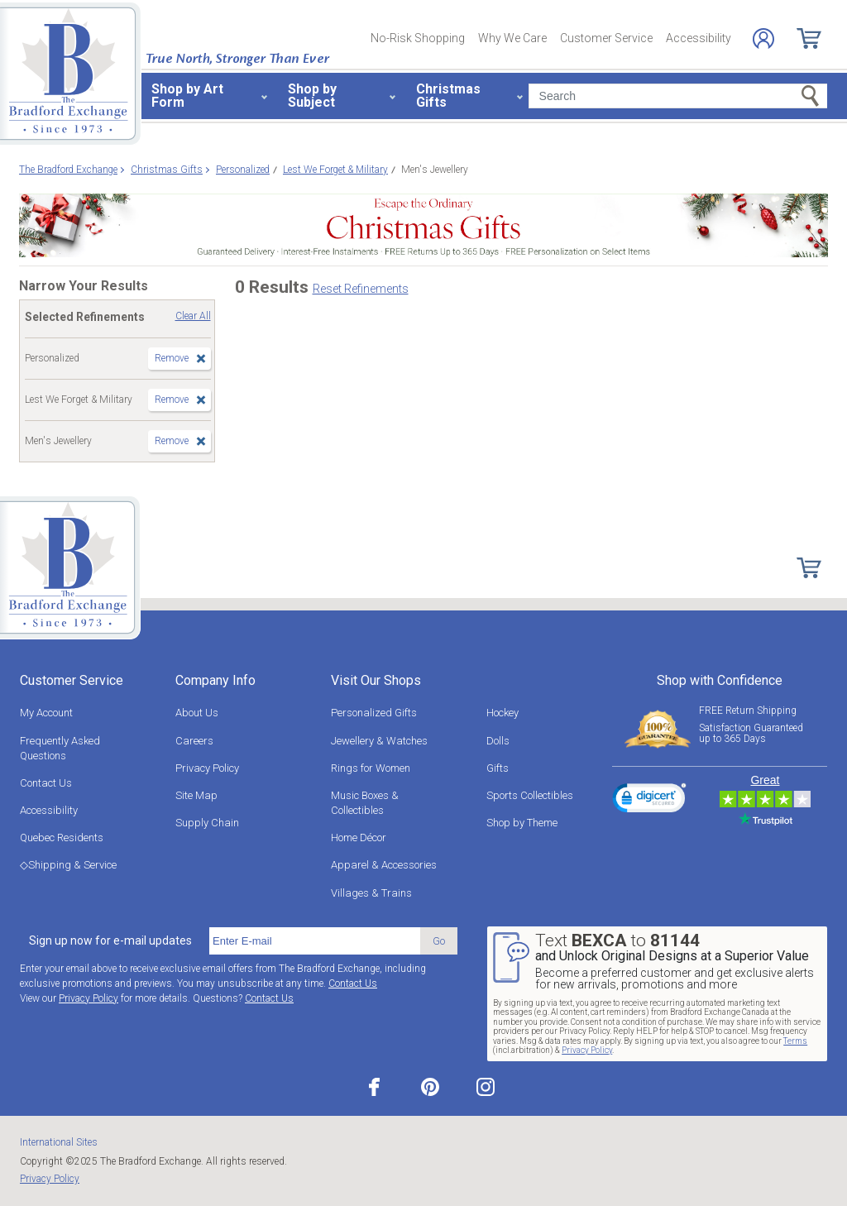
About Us (196, 712)
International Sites (59, 1142)
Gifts (497, 768)
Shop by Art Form (187, 95)
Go (439, 941)
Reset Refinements (361, 288)
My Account (46, 712)
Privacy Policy (207, 768)
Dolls (498, 741)
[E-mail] (314, 941)
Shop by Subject (312, 95)
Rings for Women (370, 768)
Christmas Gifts (448, 95)
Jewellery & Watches (379, 741)
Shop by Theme (521, 822)
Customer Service (606, 38)
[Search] (678, 96)
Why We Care (512, 38)
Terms (795, 1041)
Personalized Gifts (374, 712)
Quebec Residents (61, 837)
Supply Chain (207, 822)
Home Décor (358, 837)
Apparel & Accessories (384, 865)
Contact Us (46, 783)
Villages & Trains (371, 893)
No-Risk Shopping (418, 38)
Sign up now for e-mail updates (110, 940)
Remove (172, 358)
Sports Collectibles (529, 795)
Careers (194, 741)
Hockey (502, 712)
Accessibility (698, 38)
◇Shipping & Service (68, 865)
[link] (649, 800)
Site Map (196, 795)
